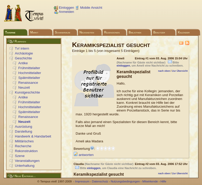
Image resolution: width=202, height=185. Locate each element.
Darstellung (23, 131)
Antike (23, 63)
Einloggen (64, 8)
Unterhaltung (24, 166)
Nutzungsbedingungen (125, 181)
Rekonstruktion (26, 151)
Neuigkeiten (86, 32)
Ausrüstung (23, 126)
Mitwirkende (150, 181)
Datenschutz (100, 181)
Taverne (10, 32)
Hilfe (163, 181)
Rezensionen (112, 32)
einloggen (123, 65)
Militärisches (24, 141)
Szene (20, 156)
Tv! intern (22, 48)
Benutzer (159, 32)
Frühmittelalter (29, 68)
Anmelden (64, 12)
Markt (34, 32)
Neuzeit (24, 87)
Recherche (23, 146)
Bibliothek (135, 32)
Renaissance (28, 83)
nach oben (164, 71)
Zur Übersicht (180, 71)
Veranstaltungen (27, 161)
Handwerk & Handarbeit (33, 136)
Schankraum (62, 32)
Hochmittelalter (29, 73)
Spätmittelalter (29, 78)
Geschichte (23, 58)
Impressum (82, 181)
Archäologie (24, 53)
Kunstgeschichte (27, 92)
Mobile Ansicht (88, 8)
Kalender (184, 32)
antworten (84, 155)
